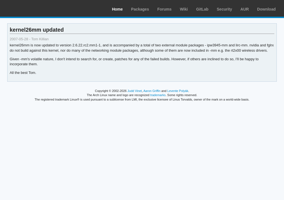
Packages (140, 9)
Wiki (184, 9)
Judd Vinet (135, 90)
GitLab (202, 9)
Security (224, 9)
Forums (164, 9)
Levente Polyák (177, 90)
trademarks (158, 95)
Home (117, 9)
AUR (244, 9)
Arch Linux (30, 8)
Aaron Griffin (152, 90)
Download (266, 9)
